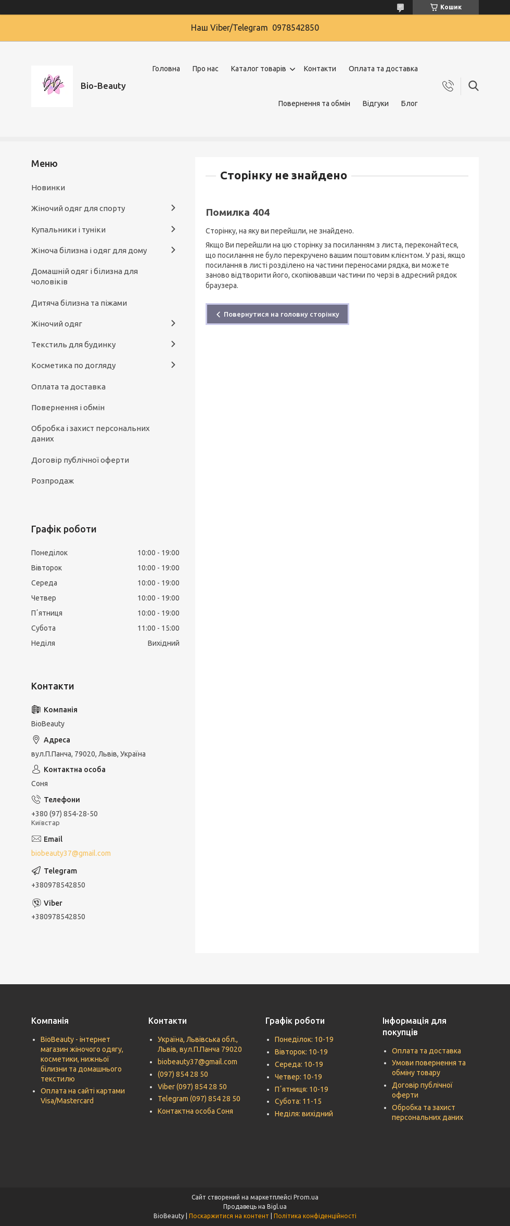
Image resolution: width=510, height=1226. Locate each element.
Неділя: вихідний (304, 1114)
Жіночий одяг (56, 323)
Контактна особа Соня (195, 1111)
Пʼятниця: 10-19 (301, 1089)
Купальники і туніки (68, 229)
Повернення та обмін (314, 103)
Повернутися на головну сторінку (281, 314)
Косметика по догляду (73, 365)
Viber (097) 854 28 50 (192, 1086)
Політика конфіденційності (315, 1215)
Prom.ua (306, 1197)
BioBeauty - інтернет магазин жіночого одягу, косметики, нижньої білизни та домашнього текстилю (82, 1059)
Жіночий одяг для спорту (78, 208)
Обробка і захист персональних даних (90, 433)
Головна (166, 68)
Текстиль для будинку (73, 344)
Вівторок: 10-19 (301, 1052)
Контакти (320, 68)
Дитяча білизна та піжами (79, 302)
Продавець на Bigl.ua (255, 1206)
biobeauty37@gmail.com (71, 853)
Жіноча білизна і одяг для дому (89, 250)
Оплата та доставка (383, 68)
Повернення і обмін (68, 407)
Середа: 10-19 (299, 1064)
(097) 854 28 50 (183, 1074)
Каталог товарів (258, 68)
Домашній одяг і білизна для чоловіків (84, 276)
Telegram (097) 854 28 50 (199, 1098)
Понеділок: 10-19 (304, 1039)
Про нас (206, 68)
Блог (409, 103)
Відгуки (376, 103)
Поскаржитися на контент (229, 1215)
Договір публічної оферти (80, 459)
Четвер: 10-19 (298, 1077)
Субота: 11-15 (298, 1101)
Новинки (48, 187)
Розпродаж (52, 480)
